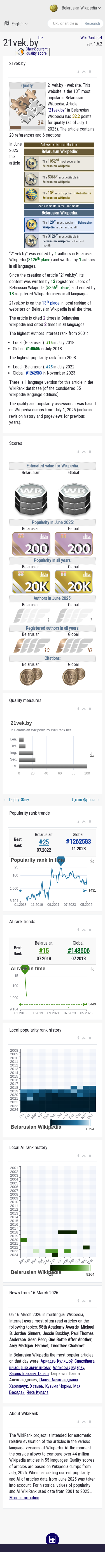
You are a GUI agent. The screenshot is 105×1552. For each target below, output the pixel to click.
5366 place (58, 287)
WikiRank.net (91, 37)
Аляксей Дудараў (68, 1367)
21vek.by (57, 110)
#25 (44, 842)
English (15, 23)
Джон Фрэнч (86, 799)
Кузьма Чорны (58, 1386)
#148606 (78, 951)
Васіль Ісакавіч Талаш (29, 1373)
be (40, 37)
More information (24, 1497)
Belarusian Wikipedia (75, 8)
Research (92, 23)
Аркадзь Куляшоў (57, 1361)
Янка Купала (37, 1392)
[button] (78, 71)
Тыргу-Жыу (16, 799)
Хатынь (36, 1386)
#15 (44, 951)
